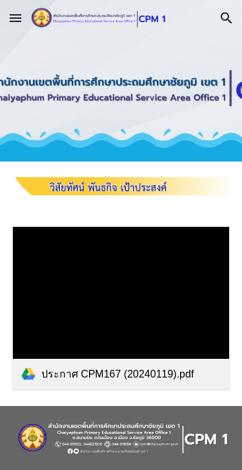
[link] (121, 308)
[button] (15, 18)
